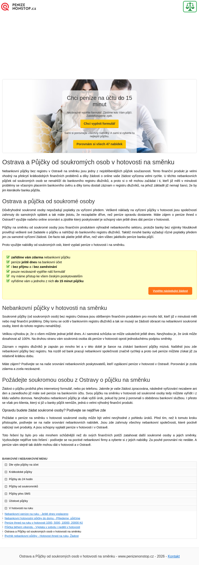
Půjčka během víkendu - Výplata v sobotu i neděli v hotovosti (42, 527)
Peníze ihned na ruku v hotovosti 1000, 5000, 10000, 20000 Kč (44, 522)
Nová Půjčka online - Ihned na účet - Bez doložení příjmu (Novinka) (22, 6)
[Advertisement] (99, 46)
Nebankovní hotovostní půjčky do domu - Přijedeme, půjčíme (42, 518)
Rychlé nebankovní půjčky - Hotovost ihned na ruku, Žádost (42, 536)
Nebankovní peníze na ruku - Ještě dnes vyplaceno (36, 514)
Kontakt (174, 556)
